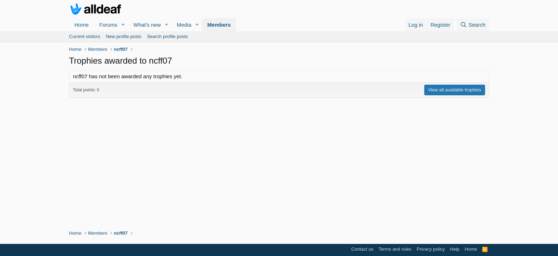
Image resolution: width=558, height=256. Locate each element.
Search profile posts (167, 36)
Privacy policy (431, 249)
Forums (108, 25)
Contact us (362, 249)
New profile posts (123, 36)
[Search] (473, 24)
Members (219, 25)
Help (455, 249)
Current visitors (84, 36)
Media (184, 25)
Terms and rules (395, 249)
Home (81, 25)
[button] (123, 24)
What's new (147, 25)
